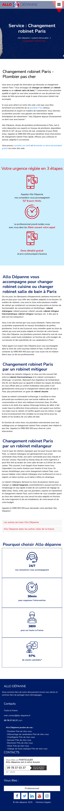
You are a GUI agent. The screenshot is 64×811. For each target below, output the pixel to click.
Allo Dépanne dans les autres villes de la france (29, 529)
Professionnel (32, 788)
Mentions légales (43, 802)
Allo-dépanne (24, 38)
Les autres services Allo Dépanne (21, 522)
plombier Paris (36, 108)
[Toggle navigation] (59, 4)
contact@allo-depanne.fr (19, 715)
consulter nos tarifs (22, 145)
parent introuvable (40, 38)
